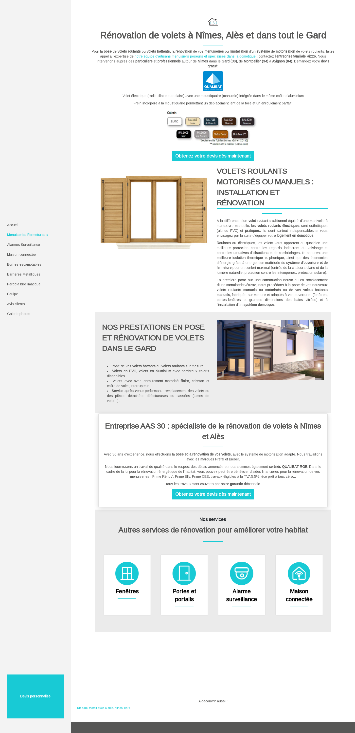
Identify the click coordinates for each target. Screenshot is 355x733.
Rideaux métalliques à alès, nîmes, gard (103, 707)
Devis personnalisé (35, 696)
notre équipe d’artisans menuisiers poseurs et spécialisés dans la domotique (195, 56)
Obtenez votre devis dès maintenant (213, 155)
